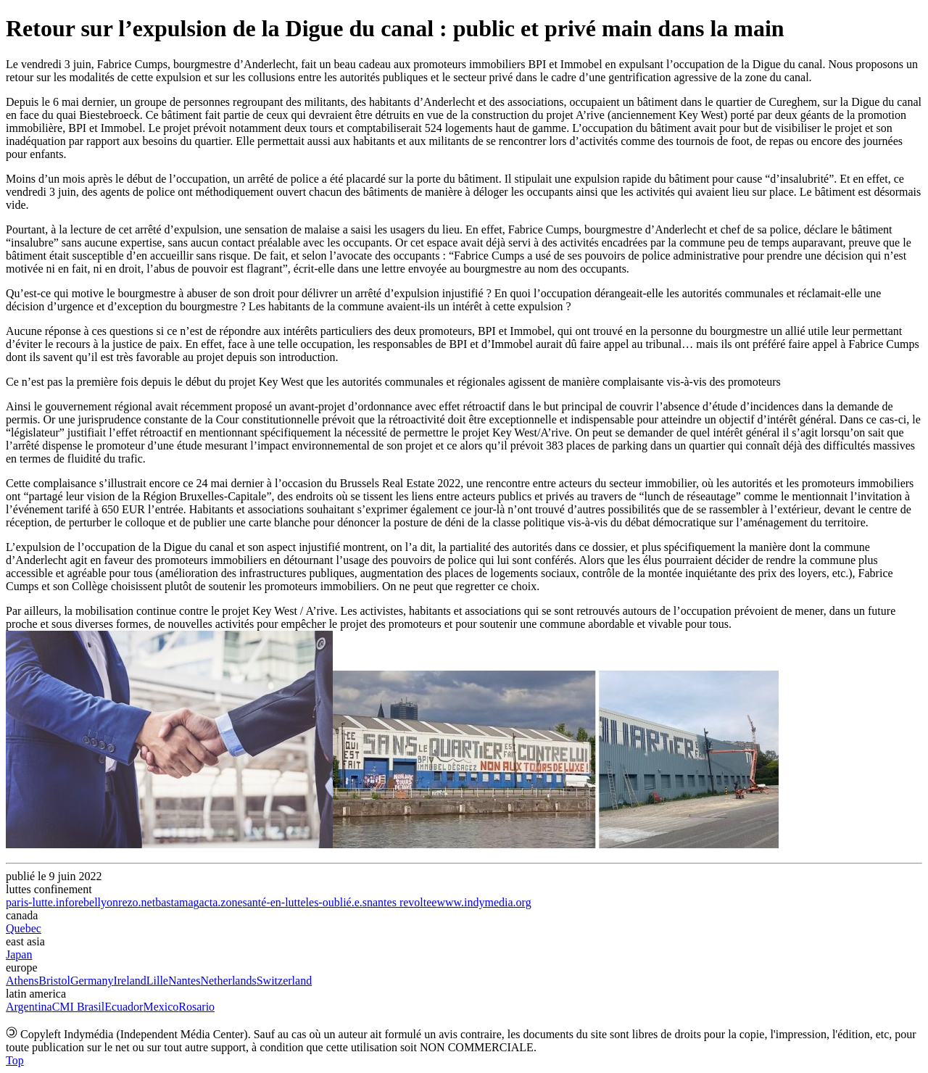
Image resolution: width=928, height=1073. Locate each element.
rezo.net (136, 902)
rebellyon (96, 902)
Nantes (184, 980)
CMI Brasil (78, 1006)
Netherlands (228, 980)
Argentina (29, 1006)
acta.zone (221, 902)
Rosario (196, 1006)
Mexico (160, 1006)
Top (15, 1060)
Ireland (129, 980)
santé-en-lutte (274, 902)
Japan (19, 954)
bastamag (177, 902)
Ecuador (123, 1006)
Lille (157, 980)
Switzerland (284, 980)
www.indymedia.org (483, 902)
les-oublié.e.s (336, 902)
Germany (92, 980)
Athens (22, 980)
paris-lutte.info (40, 902)
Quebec (23, 928)
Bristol (54, 980)
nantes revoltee (401, 902)
